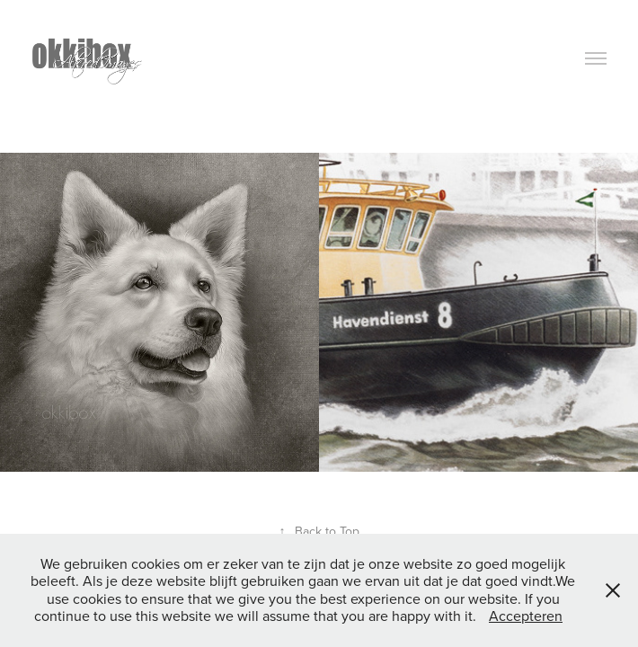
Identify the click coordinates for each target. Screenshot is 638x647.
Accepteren (526, 615)
